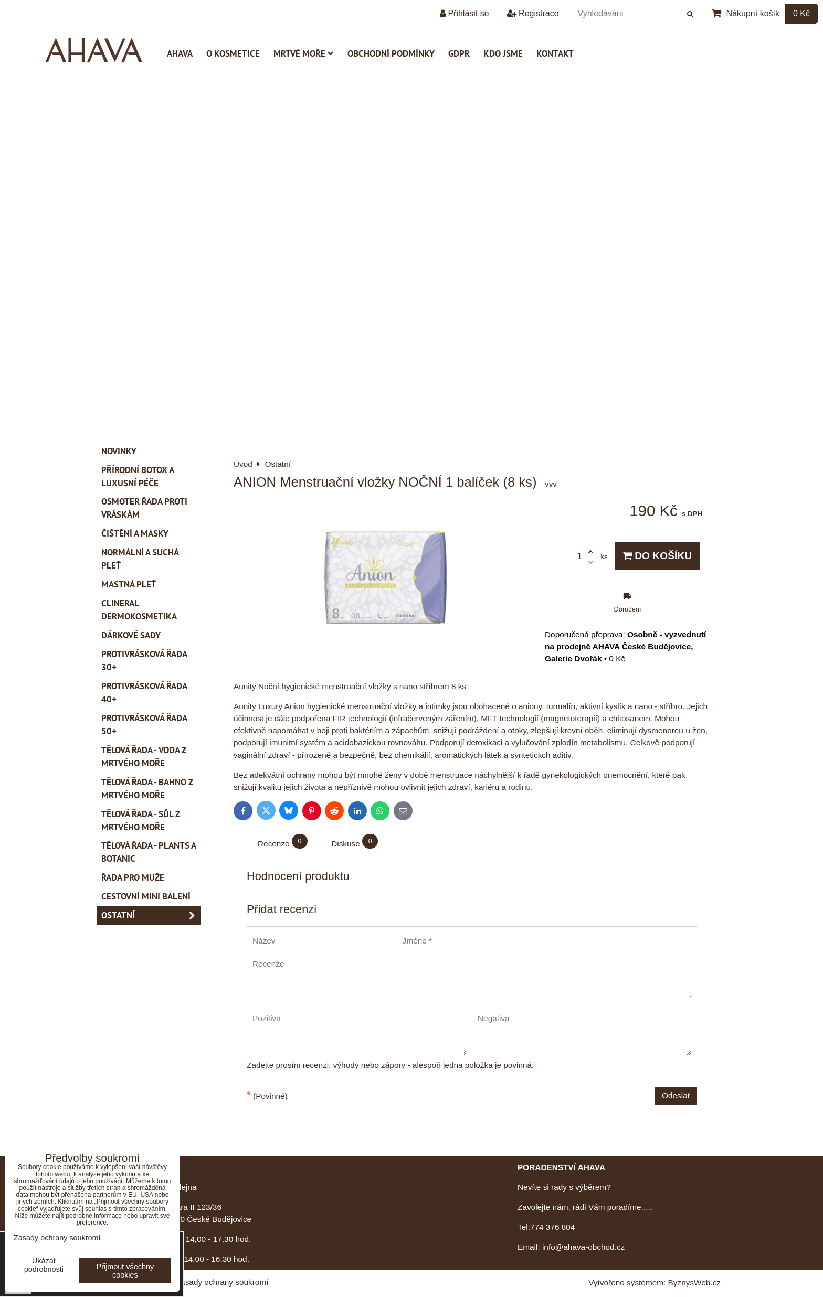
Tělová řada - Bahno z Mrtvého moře (147, 788)
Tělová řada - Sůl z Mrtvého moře (140, 820)
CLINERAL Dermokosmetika (139, 609)
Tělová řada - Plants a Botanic (148, 852)
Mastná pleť (128, 584)
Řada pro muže (132, 877)
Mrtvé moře (303, 53)
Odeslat (676, 1095)
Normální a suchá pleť (140, 558)
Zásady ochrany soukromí (222, 1282)
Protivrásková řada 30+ (144, 660)
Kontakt (555, 53)
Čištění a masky (134, 533)
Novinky (118, 451)
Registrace (533, 13)
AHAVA (180, 53)
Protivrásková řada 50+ (144, 724)
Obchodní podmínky (391, 53)
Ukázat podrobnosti (44, 1265)
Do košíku (657, 555)
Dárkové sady (131, 635)
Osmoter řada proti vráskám (144, 508)
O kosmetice (233, 53)
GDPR (459, 53)
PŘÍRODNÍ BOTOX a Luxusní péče (137, 476)
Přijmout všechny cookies (125, 1270)
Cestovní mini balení (146, 896)
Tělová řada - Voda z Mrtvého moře (143, 756)
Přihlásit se (464, 13)
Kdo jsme (503, 53)
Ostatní (151, 915)
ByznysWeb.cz (694, 1282)
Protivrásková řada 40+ (144, 692)
